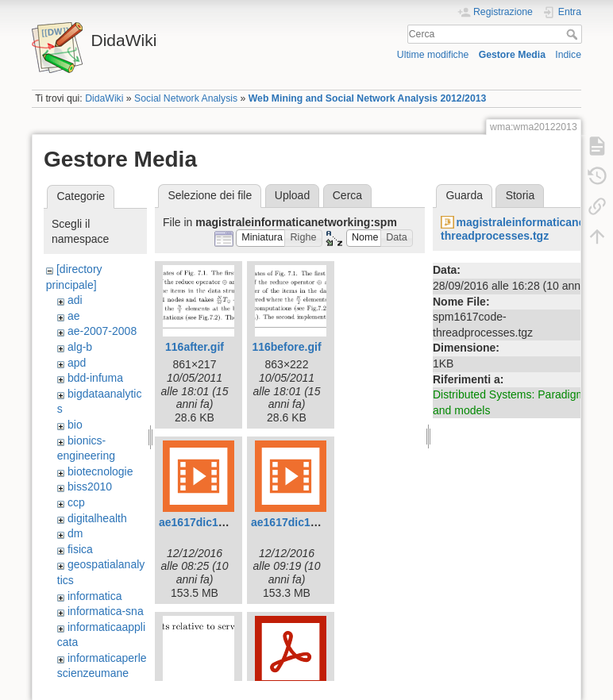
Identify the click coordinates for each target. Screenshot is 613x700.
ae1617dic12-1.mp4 (209, 522)
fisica (80, 549)
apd (76, 362)
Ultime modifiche (433, 54)
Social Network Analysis (185, 98)
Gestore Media (512, 54)
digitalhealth (97, 518)
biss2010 (89, 486)
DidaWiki (104, 98)
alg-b (79, 346)
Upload (292, 195)
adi (75, 300)
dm (75, 533)
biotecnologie (100, 471)
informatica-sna (105, 611)
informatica (94, 596)
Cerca (573, 34)
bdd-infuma (95, 377)
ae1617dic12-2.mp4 (302, 522)
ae (73, 316)
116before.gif (286, 346)
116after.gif (194, 346)
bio (75, 424)
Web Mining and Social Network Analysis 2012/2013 (368, 98)
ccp (76, 502)
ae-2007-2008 (102, 331)
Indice (568, 54)
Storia (520, 195)
